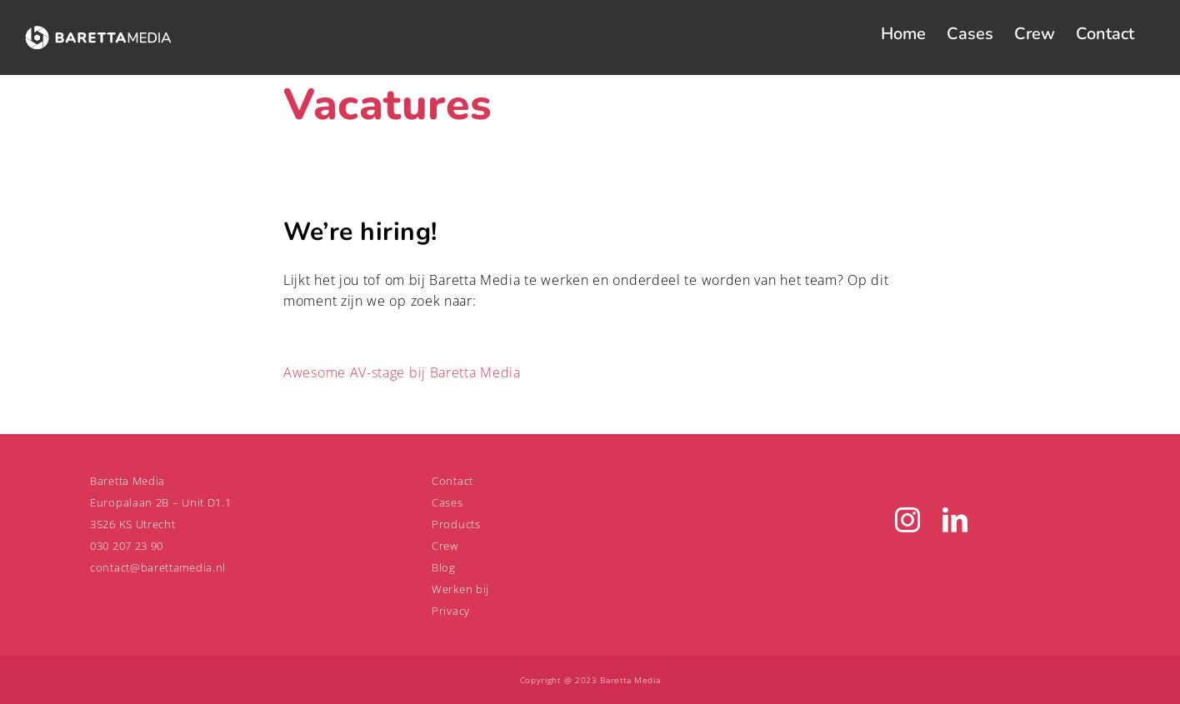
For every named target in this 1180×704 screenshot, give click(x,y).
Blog (444, 567)
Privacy (451, 610)
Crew (445, 545)
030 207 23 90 (126, 545)
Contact (452, 480)
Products (456, 524)
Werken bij (460, 589)
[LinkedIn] (955, 519)
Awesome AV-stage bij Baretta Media (402, 372)
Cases (447, 502)
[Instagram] (908, 519)
